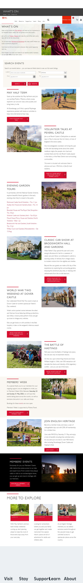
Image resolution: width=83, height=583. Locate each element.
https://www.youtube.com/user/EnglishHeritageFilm (77, 6)
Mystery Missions (13, 35)
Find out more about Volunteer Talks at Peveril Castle (56, 175)
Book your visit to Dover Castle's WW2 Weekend (19, 335)
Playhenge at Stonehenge (18, 41)
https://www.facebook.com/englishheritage (77, 2)
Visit (17, 3)
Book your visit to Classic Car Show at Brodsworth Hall (56, 280)
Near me (35, 83)
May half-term (18, 30)
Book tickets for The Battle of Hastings (56, 374)
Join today (54, 452)
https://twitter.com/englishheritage (81, 2)
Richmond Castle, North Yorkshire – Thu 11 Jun (22, 203)
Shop (40, 3)
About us (22, 3)
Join (44, 3)
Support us (29, 3)
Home (4, 14)
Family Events (8, 18)
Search (49, 3)
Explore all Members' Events (21, 487)
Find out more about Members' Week (18, 415)
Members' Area (66, 4)
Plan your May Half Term (19, 119)
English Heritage (7, 4)
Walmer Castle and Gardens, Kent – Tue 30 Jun (22, 216)
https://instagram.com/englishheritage (81, 6)
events (21, 405)
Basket (73, 6)
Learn (35, 3)
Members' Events (22, 18)
